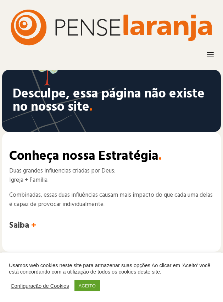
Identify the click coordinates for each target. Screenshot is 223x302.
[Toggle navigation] (210, 54)
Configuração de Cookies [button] (40, 286)
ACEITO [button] (87, 285)
